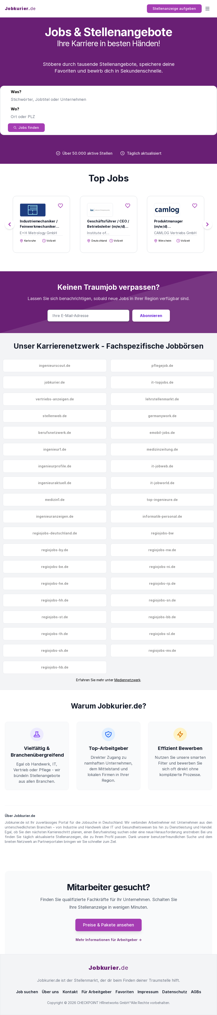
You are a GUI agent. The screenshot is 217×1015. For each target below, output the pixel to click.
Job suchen (27, 991)
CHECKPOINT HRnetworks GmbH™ (104, 1003)
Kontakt (70, 991)
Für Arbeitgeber (97, 991)
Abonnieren (151, 315)
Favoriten (125, 991)
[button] (207, 224)
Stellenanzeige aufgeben (174, 8)
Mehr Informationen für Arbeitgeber (109, 940)
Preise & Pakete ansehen (108, 924)
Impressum (148, 991)
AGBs (196, 991)
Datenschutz (174, 991)
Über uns (50, 991)
